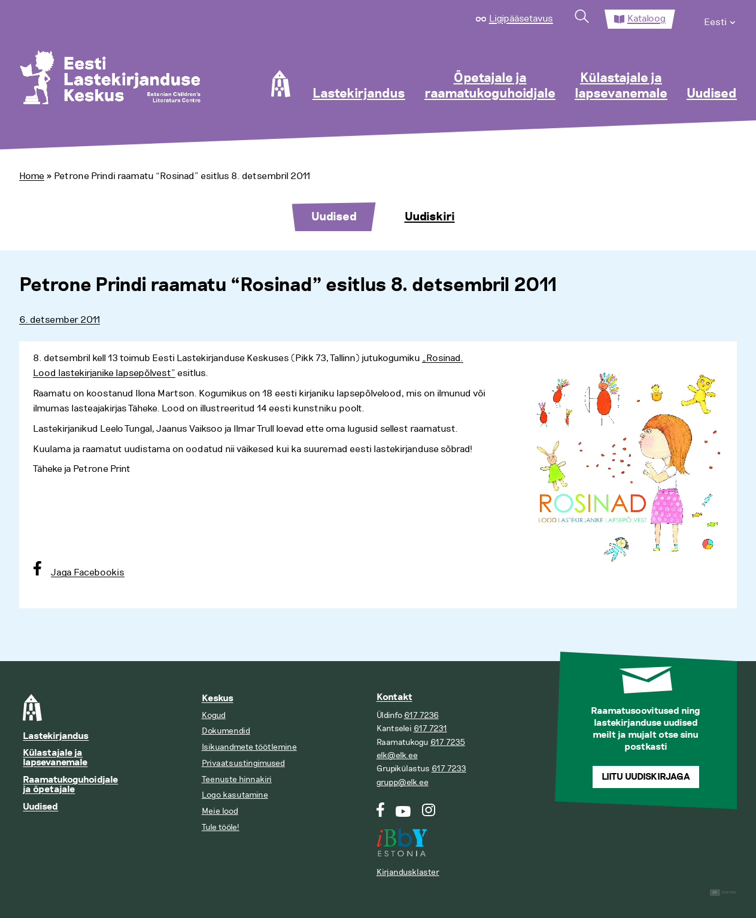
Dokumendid (226, 731)
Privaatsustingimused (243, 763)
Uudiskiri (430, 217)
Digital (723, 892)
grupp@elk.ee (403, 782)
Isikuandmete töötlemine (249, 747)
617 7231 (430, 728)
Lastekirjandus (358, 94)
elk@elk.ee (397, 755)
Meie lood (220, 811)
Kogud (214, 715)
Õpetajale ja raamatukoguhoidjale (489, 86)
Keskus (217, 698)
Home (31, 176)
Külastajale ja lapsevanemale (621, 86)
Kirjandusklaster (408, 872)
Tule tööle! (220, 827)
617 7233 (449, 769)
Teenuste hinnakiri (237, 779)
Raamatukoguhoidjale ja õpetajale (70, 785)
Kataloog (646, 19)
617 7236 (421, 715)
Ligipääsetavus (521, 19)
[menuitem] (720, 19)
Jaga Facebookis (88, 572)
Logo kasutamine (235, 795)
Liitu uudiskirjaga (646, 777)
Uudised (712, 94)
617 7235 (447, 742)
